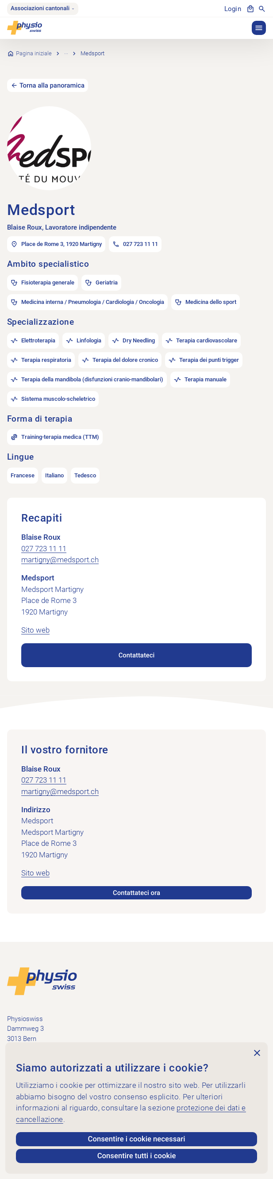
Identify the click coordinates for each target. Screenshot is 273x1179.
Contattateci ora (136, 881)
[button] (259, 28)
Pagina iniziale (34, 47)
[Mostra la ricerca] (262, 9)
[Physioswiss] (24, 28)
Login (232, 9)
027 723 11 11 (43, 536)
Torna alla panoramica (52, 73)
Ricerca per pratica (87, 47)
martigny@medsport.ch (60, 548)
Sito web (35, 618)
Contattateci (136, 643)
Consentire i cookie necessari (136, 1139)
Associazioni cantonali (43, 8)
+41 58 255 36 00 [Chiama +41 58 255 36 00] (32, 1041)
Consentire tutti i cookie (136, 1156)
